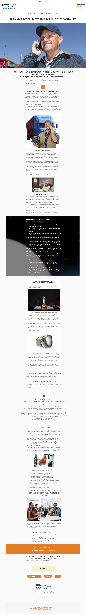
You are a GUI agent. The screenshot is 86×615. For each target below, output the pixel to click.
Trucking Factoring (49, 606)
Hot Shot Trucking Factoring (51, 608)
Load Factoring (38, 609)
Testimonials (49, 13)
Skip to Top (44, 597)
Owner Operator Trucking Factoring (36, 608)
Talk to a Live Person (34, 576)
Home (29, 13)
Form (57, 576)
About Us (41, 13)
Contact (56, 13)
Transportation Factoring (47, 607)
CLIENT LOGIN (81, 4)
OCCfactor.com (44, 598)
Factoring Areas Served (38, 606)
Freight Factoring (37, 607)
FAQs (35, 13)
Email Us (48, 576)
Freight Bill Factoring (47, 609)
